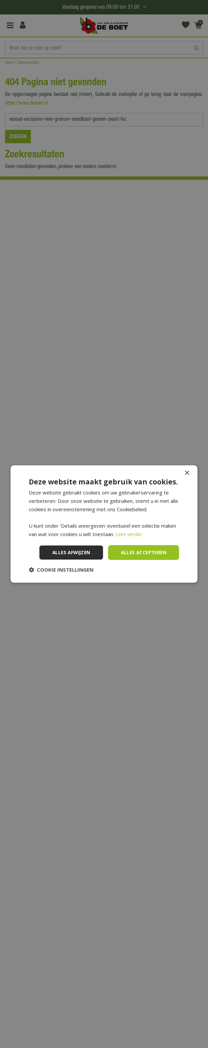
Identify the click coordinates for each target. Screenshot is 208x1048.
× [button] (186, 473)
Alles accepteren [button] (142, 552)
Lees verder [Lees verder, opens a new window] (130, 534)
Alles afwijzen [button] (68, 552)
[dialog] (104, 524)
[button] (61, 570)
